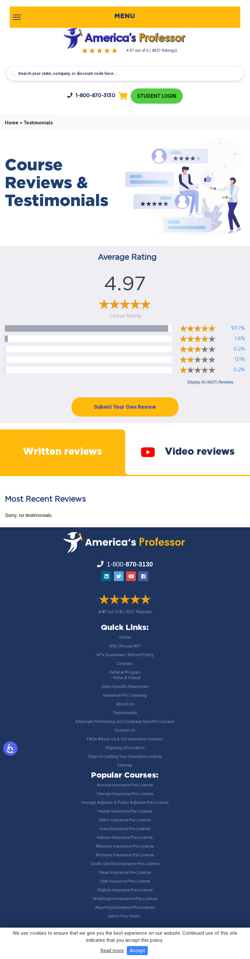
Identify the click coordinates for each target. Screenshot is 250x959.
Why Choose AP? (125, 646)
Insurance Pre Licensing (125, 695)
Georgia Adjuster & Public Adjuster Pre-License (124, 802)
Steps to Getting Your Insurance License (125, 756)
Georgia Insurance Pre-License (125, 793)
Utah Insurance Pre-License (125, 881)
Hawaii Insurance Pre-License (125, 811)
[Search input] (124, 73)
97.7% (238, 328)
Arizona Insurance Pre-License (125, 784)
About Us (125, 704)
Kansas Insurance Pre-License (125, 837)
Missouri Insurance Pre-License (125, 846)
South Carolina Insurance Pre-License (125, 863)
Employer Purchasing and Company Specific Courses (125, 721)
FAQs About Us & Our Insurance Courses (125, 738)
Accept (137, 950)
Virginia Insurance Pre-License (125, 889)
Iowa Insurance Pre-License (125, 828)
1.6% (240, 339)
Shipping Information (125, 747)
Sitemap (125, 765)
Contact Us (124, 730)
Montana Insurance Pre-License (125, 854)
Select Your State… (125, 916)
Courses (125, 663)
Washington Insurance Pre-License (125, 898)
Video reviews (187, 452)
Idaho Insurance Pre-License (125, 819)
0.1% (240, 359)
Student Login (156, 96)
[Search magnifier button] (12, 73)
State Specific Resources (125, 686)
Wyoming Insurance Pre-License (125, 907)
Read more (112, 950)
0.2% (239, 349)
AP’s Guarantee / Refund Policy (125, 654)
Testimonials (125, 712)
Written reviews (62, 452)
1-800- (91, 95)
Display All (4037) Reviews (210, 382)
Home (125, 637)
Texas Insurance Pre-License (125, 872)
